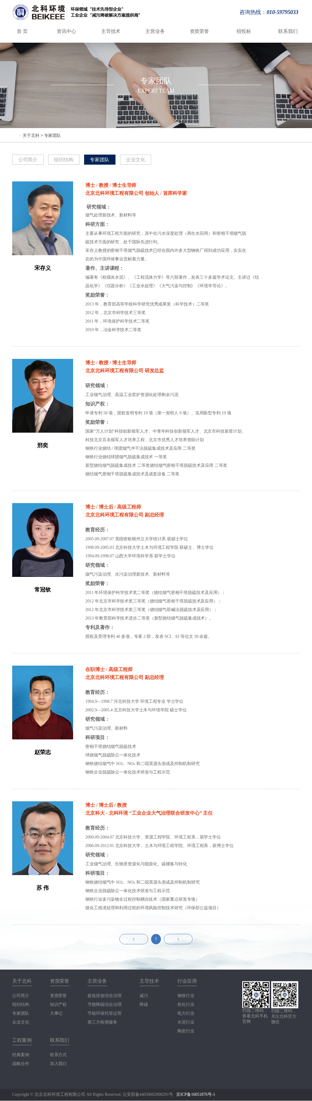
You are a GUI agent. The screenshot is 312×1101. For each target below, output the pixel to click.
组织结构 (65, 159)
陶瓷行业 (185, 1031)
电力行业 (185, 1014)
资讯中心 (66, 31)
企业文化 (138, 159)
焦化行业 (185, 1005)
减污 (144, 996)
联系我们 (288, 31)
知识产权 (58, 1005)
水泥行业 (185, 1023)
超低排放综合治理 (104, 996)
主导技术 (111, 31)
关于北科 (31, 135)
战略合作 (20, 1064)
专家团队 (52, 135)
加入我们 (58, 1064)
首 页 (22, 31)
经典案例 (20, 1055)
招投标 (243, 31)
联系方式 (58, 1055)
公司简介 (28, 159)
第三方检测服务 (102, 1023)
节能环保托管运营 (104, 1014)
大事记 (56, 1014)
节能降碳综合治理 (104, 1005)
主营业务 (155, 31)
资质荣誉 (199, 31)
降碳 (144, 1005)
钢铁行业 (185, 996)
